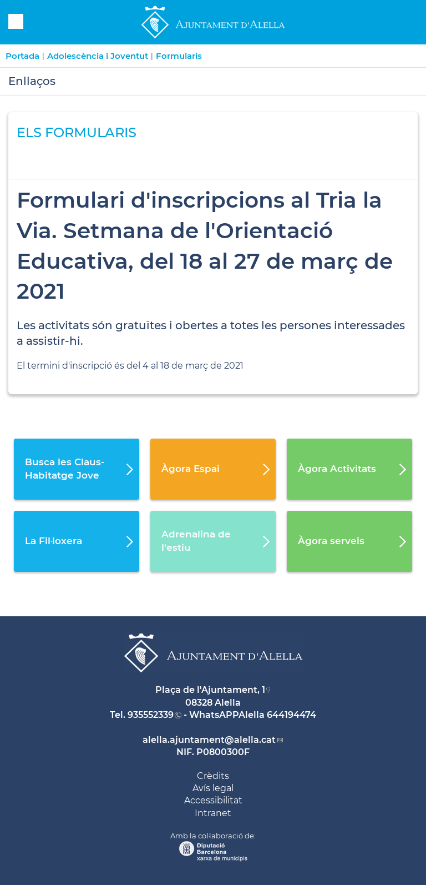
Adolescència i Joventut (97, 56)
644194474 (291, 715)
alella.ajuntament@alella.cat (209, 740)
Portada (22, 56)
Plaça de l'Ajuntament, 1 (210, 690)
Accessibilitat (213, 800)
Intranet (213, 813)
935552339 (151, 715)
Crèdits (213, 776)
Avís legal (213, 788)
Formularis (179, 56)
